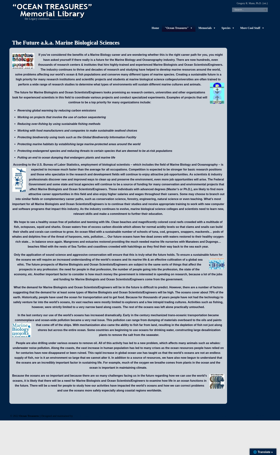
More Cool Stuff (250, 28)
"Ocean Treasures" (177, 28)
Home (155, 28)
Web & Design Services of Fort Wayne (96, 415)
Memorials (205, 28)
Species (226, 28)
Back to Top (262, 415)
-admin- (225, 415)
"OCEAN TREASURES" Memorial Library (52, 10)
